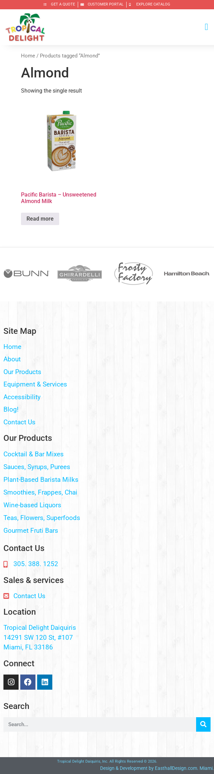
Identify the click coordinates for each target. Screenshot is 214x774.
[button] (207, 27)
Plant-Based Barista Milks (40, 480)
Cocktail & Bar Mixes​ (33, 454)
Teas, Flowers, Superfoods (41, 518)
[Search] (203, 724)
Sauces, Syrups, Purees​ (36, 467)
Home (28, 56)
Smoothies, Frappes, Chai (40, 492)
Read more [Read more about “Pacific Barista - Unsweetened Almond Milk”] (40, 218)
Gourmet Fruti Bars (30, 530)
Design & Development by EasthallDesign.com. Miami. (157, 768)
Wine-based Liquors (32, 505)
